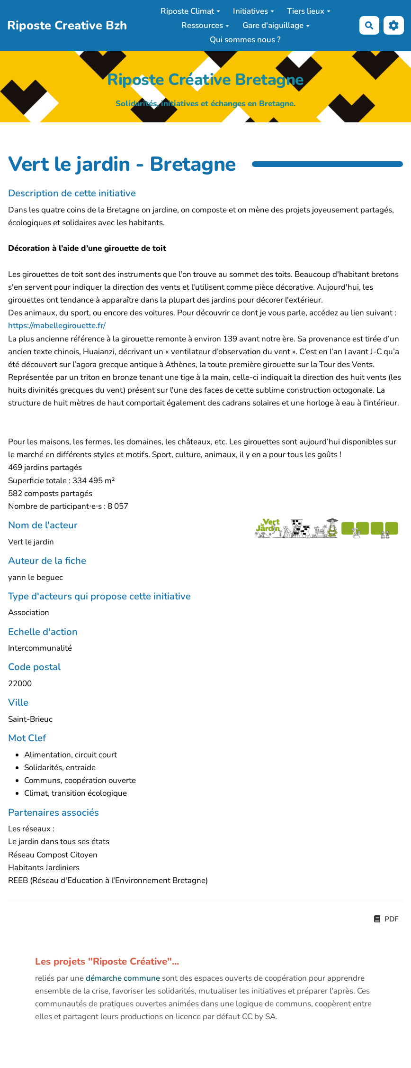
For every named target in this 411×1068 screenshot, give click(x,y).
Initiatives (253, 11)
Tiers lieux (309, 11)
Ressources (205, 25)
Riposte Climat (190, 11)
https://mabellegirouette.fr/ (57, 325)
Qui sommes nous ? (245, 39)
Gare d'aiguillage (276, 25)
